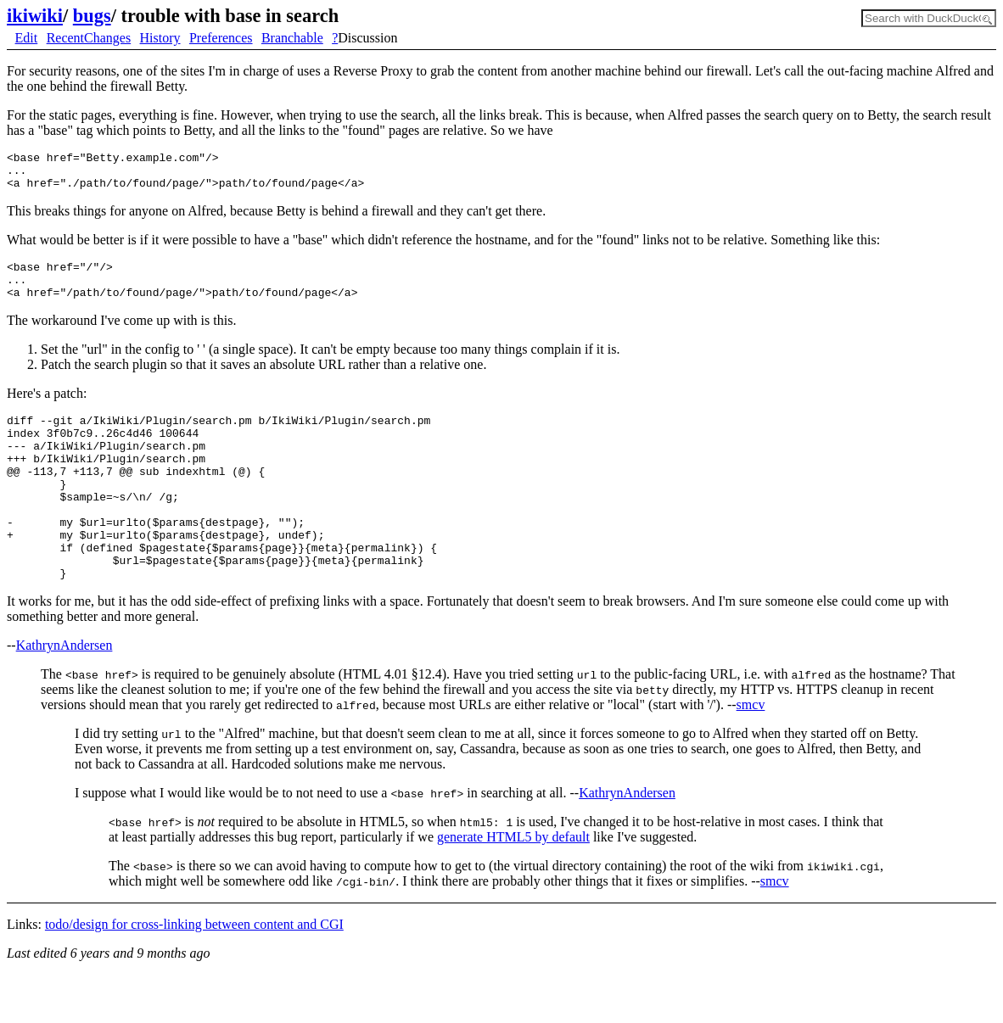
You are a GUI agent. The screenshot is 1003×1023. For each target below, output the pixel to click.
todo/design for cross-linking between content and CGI (194, 972)
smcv (751, 753)
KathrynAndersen (64, 693)
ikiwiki (35, 15)
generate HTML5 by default (513, 885)
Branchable (292, 38)
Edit (26, 38)
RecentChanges (89, 38)
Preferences (221, 38)
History (160, 38)
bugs (92, 15)
